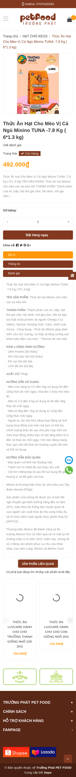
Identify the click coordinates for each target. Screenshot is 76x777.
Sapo (48, 772)
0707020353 (45, 4)
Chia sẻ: (9, 245)
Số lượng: (10, 210)
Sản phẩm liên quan (38, 563)
